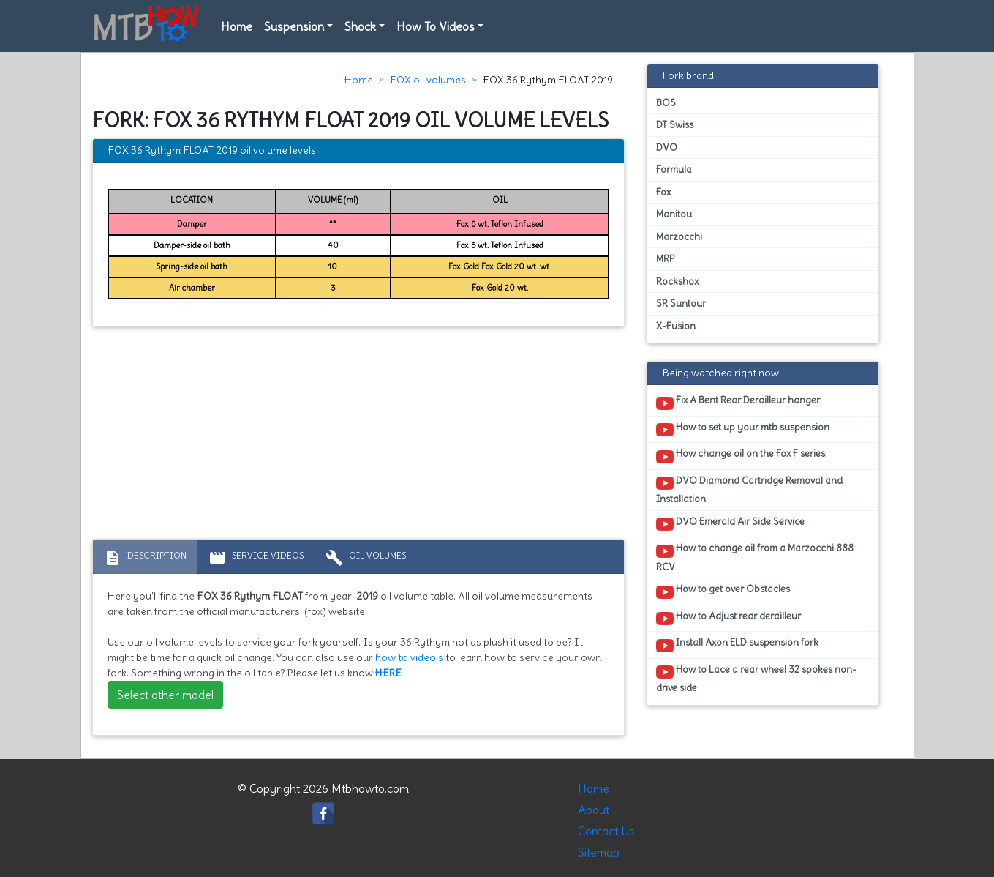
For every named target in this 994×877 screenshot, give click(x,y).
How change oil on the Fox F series (740, 456)
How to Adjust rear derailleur (728, 618)
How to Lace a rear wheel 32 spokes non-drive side (756, 678)
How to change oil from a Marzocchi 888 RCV (755, 557)
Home (236, 26)
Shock (360, 26)
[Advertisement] (358, 436)
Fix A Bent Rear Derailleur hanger (738, 402)
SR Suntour (681, 303)
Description (145, 558)
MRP (665, 259)
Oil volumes (365, 558)
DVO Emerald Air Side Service (730, 524)
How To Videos (435, 26)
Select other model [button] (165, 694)
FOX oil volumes (428, 79)
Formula (674, 169)
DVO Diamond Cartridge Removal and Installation (749, 489)
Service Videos (256, 558)
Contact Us (606, 831)
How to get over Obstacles (723, 591)
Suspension (294, 26)
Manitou (674, 214)
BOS (666, 103)
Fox (663, 192)
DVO (666, 147)
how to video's (409, 657)
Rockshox (677, 281)
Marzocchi (679, 237)
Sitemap (599, 852)
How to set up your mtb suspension (742, 429)
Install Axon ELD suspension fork (737, 645)
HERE (388, 672)
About (593, 809)
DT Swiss (674, 125)
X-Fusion (676, 326)
